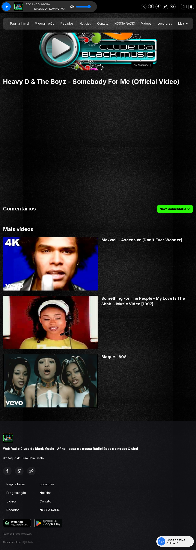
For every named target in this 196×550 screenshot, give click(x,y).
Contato (103, 23)
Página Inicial (19, 23)
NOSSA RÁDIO (125, 23)
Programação (44, 23)
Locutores (165, 23)
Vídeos (146, 23)
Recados (66, 23)
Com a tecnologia (18, 542)
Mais (183, 23)
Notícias (85, 23)
